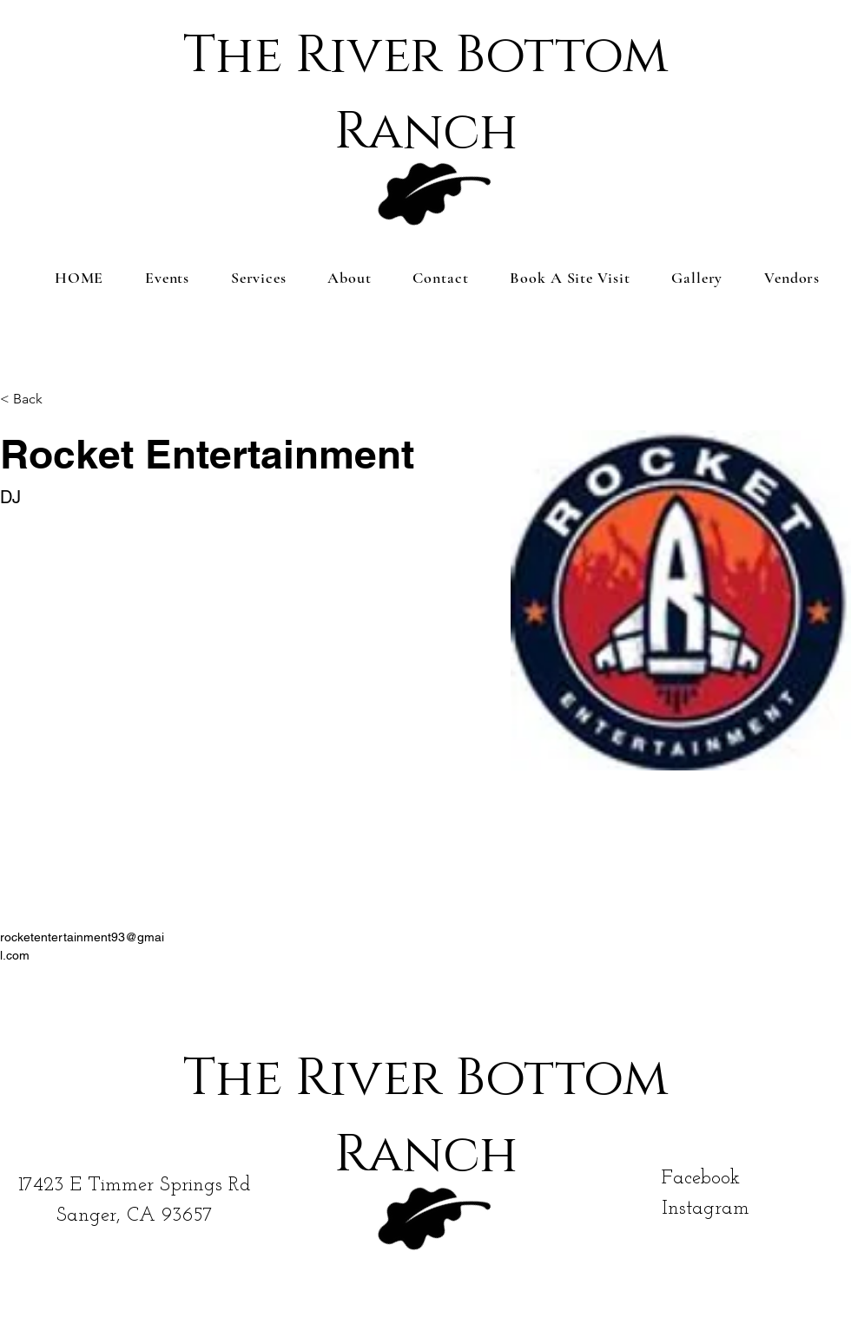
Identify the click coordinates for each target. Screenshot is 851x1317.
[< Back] (34, 399)
